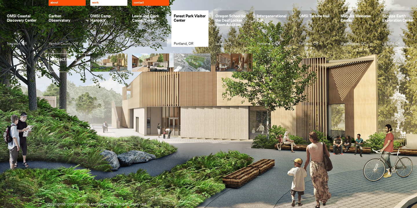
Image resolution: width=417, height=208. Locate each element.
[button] (384, 60)
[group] (23, 28)
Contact (139, 2)
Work (95, 2)
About (54, 2)
